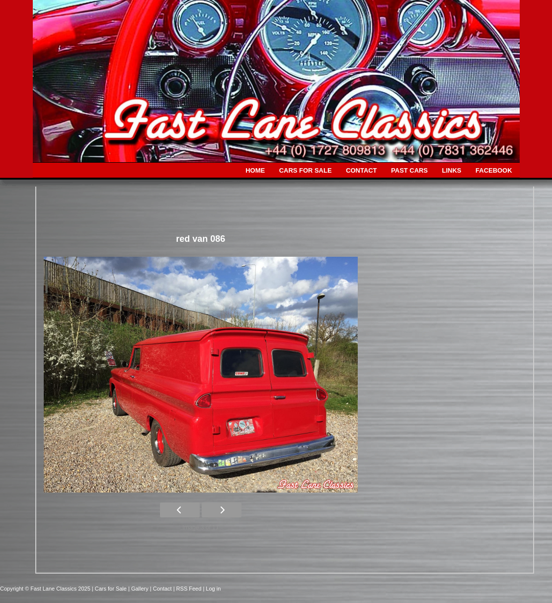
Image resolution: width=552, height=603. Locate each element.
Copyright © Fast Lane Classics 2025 (46, 589)
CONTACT (361, 170)
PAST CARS (409, 170)
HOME (255, 170)
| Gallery (139, 589)
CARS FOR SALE (305, 170)
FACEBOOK (493, 170)
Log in (213, 589)
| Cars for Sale (110, 589)
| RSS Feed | (189, 589)
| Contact (161, 589)
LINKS (452, 170)
